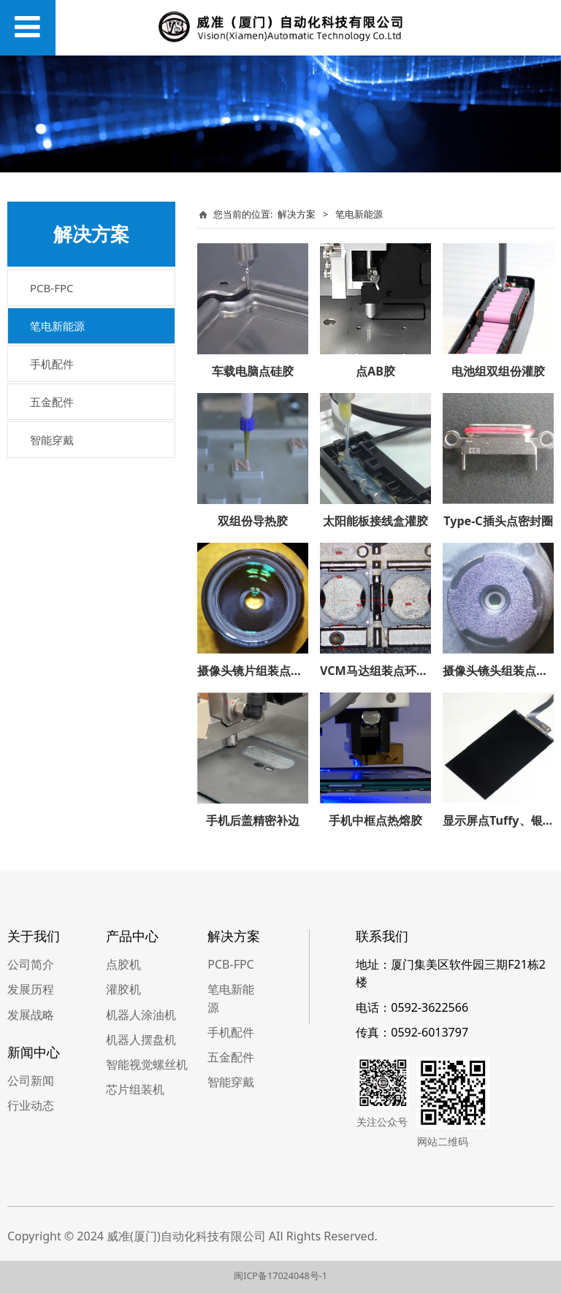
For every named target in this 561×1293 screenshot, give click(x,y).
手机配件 (52, 363)
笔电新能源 (57, 326)
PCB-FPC (51, 288)
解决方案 (297, 214)
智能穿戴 (52, 439)
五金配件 (52, 401)
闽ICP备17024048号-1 (280, 1276)
